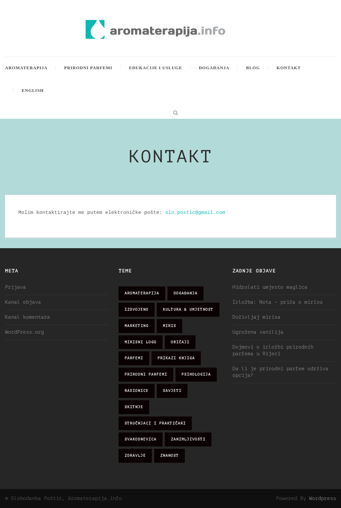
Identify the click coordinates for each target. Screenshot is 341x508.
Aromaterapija (26, 67)
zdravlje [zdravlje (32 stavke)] (135, 455)
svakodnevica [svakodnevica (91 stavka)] (141, 439)
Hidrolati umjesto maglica (269, 287)
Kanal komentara (27, 317)
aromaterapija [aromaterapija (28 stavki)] (142, 293)
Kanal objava (23, 302)
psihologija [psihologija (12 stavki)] (196, 374)
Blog (253, 67)
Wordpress (322, 498)
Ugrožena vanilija (257, 332)
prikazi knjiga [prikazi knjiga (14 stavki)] (176, 358)
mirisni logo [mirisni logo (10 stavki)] (141, 342)
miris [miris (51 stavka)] (169, 326)
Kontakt (289, 67)
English (33, 90)
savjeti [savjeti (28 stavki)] (172, 391)
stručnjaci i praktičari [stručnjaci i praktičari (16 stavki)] (155, 423)
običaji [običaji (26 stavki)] (180, 342)
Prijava (15, 287)
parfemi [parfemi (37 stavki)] (134, 358)
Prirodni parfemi (88, 67)
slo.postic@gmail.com (195, 212)
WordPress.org (24, 332)
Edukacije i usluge (155, 67)
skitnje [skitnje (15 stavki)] (134, 407)
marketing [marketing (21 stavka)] (137, 326)
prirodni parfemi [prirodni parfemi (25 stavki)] (146, 374)
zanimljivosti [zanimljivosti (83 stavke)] (188, 439)
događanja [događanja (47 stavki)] (185, 293)
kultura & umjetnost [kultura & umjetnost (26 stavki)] (188, 309)
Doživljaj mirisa (256, 317)
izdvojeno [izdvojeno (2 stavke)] (137, 309)
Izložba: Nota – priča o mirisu (277, 302)
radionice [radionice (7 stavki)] (137, 391)
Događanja (214, 67)
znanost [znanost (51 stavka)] (169, 455)
